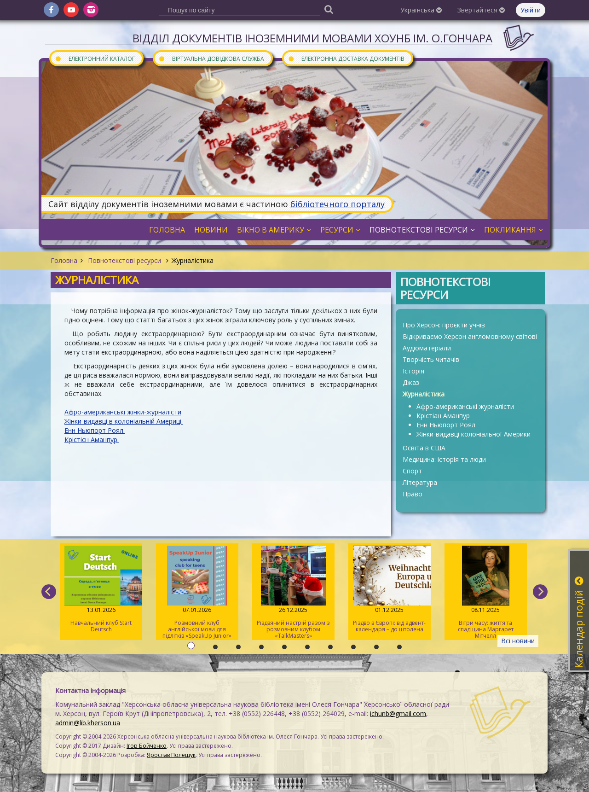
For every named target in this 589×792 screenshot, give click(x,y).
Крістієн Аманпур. (91, 439)
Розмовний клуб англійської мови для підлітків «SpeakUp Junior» (197, 593)
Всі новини (518, 640)
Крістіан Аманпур (443, 415)
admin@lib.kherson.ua (87, 722)
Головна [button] (167, 230)
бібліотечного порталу (337, 204)
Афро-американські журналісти (465, 406)
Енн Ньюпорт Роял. (94, 430)
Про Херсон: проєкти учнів (444, 324)
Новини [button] (211, 230)
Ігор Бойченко (147, 746)
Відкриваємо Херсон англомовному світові (470, 336)
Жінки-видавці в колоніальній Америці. (123, 421)
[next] (540, 591)
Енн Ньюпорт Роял (445, 424)
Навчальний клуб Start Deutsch (101, 589)
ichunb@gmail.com (398, 713)
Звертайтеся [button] (481, 10)
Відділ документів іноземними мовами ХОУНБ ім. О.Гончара (312, 38)
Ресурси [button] (340, 230)
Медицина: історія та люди (444, 459)
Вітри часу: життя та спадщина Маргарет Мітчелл (485, 593)
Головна (64, 260)
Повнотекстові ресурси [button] (422, 230)
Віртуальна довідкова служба (211, 58)
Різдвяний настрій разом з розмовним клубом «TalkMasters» (293, 593)
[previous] (48, 591)
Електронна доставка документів (346, 58)
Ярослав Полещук (171, 755)
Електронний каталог (95, 58)
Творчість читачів (431, 359)
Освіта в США (424, 447)
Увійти (530, 10)
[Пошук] (328, 9)
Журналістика (424, 394)
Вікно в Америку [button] (274, 230)
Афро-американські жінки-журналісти (122, 412)
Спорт (412, 470)
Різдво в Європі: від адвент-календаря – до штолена (389, 589)
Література (420, 482)
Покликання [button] (513, 230)
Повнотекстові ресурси (124, 260)
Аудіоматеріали (427, 348)
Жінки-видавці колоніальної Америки (473, 434)
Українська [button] (421, 10)
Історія (413, 371)
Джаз (411, 382)
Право (412, 493)
